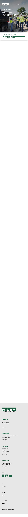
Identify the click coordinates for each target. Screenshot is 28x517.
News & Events (9, 36)
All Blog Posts (9, 38)
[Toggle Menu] (13, 4)
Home (3, 484)
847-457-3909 (5, 467)
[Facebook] (3, 475)
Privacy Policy (4, 500)
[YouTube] (10, 476)
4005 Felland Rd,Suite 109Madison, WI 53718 (5, 450)
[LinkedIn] (6, 475)
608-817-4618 (4, 454)
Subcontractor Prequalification (8, 509)
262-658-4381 (4, 427)
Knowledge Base (10, 35)
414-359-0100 (4, 439)
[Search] (21, 4)
